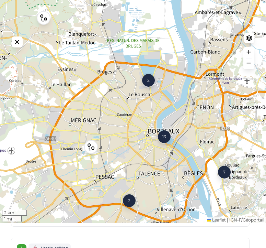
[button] (91, 159)
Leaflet (216, 244)
